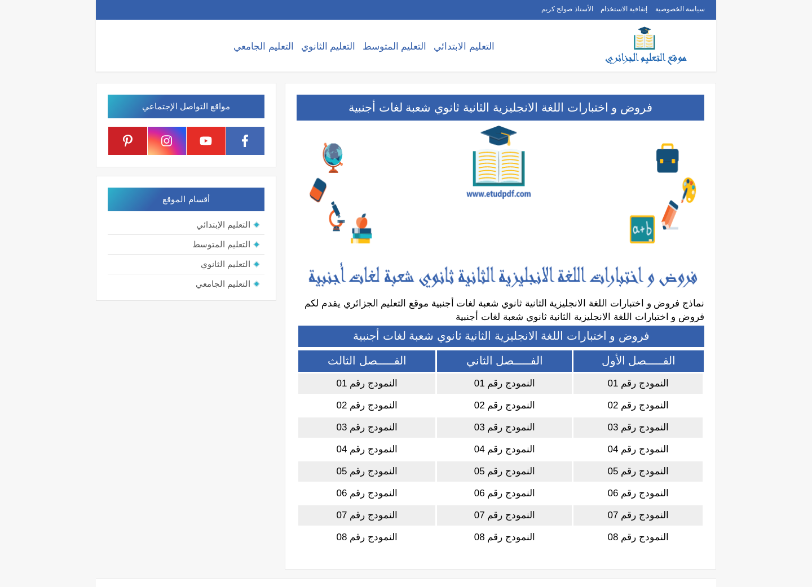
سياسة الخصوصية (680, 9)
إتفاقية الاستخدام (624, 9)
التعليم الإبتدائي (223, 224)
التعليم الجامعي (263, 46)
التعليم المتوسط (395, 46)
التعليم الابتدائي (464, 46)
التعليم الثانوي (328, 46)
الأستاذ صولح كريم (567, 9)
